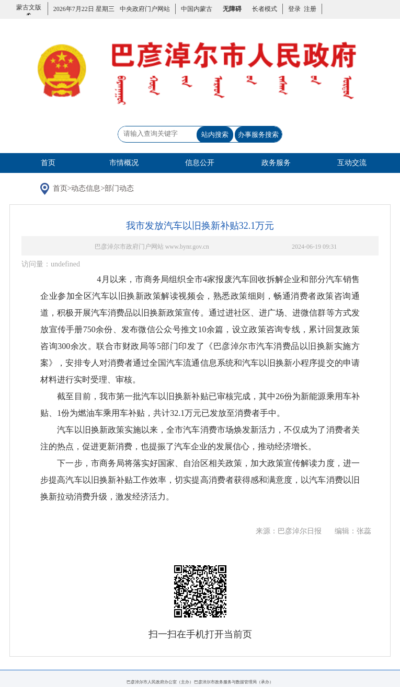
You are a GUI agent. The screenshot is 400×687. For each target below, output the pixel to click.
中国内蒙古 (196, 9)
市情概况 (124, 163)
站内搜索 (214, 134)
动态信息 (85, 188)
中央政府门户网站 (145, 9)
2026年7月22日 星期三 (84, 9)
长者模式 (264, 9)
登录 (294, 9)
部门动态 (119, 188)
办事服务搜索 (258, 134)
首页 (48, 163)
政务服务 (276, 163)
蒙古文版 (28, 13)
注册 (308, 9)
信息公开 (199, 163)
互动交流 (352, 163)
